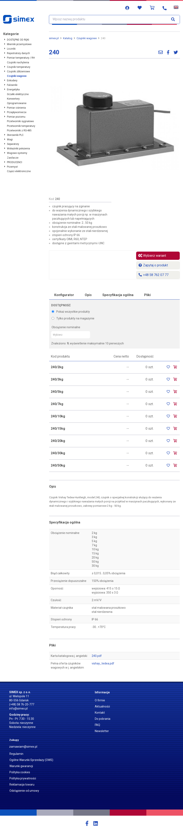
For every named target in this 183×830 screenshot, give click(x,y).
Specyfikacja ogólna (117, 295)
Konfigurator (64, 295)
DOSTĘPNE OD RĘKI (18, 39)
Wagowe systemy (17, 153)
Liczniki (11, 48)
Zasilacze (12, 157)
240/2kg (57, 367)
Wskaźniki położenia (18, 148)
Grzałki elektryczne (18, 94)
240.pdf (97, 655)
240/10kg (58, 416)
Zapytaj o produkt (153, 265)
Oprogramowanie (16, 103)
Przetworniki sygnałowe (20, 121)
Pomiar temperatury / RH (21, 57)
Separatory (13, 144)
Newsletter (102, 731)
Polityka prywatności (22, 778)
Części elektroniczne (19, 171)
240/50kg (58, 465)
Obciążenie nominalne (66, 327)
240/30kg (58, 453)
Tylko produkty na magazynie (73, 318)
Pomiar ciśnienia (16, 107)
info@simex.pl (18, 708)
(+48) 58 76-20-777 (21, 704)
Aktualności (102, 706)
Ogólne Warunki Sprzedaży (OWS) (31, 760)
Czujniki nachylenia (18, 62)
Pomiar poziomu (16, 116)
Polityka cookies (19, 772)
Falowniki (12, 85)
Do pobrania (102, 718)
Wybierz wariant (152, 256)
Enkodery (12, 80)
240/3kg (57, 379)
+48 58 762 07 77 (153, 275)
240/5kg (57, 392)
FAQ (97, 725)
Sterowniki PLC (15, 135)
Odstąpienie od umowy (24, 790)
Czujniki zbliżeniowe (18, 71)
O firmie (100, 700)
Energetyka (13, 89)
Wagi (10, 139)
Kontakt (100, 712)
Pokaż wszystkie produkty (71, 311)
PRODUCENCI (14, 162)
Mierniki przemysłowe (19, 44)
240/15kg (58, 428)
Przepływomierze (16, 112)
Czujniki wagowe (17, 76)
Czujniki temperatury (18, 67)
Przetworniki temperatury (21, 126)
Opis (88, 295)
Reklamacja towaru (21, 784)
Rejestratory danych (18, 53)
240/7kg (57, 404)
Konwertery (13, 98)
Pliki (147, 295)
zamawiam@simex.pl (23, 746)
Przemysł (12, 166)
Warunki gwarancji (21, 766)
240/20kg (58, 441)
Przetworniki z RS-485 (19, 130)
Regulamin (16, 753)
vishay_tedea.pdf (103, 663)
